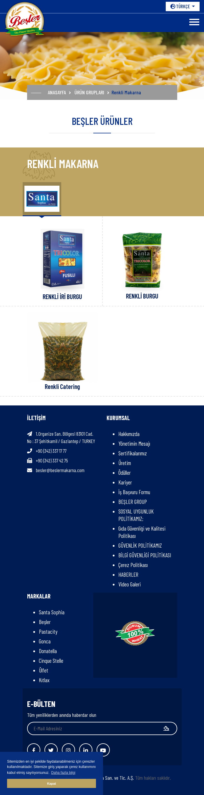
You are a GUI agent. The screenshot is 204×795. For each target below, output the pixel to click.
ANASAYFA (57, 92)
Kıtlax (44, 680)
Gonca (45, 641)
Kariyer (125, 482)
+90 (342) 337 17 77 (51, 451)
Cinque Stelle (51, 660)
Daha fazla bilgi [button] (63, 773)
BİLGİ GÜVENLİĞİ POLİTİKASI (144, 555)
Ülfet (43, 670)
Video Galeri (129, 584)
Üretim (124, 462)
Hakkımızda (129, 433)
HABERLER (128, 574)
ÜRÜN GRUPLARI (89, 92)
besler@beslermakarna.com (60, 470)
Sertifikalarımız (132, 453)
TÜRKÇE (180, 6)
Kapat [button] (51, 783)
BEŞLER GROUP (132, 501)
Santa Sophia (51, 612)
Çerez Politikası (133, 564)
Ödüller (124, 472)
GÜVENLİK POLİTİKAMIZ (140, 545)
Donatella (48, 651)
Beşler (45, 621)
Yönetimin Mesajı (134, 443)
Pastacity (48, 631)
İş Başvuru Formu (134, 492)
